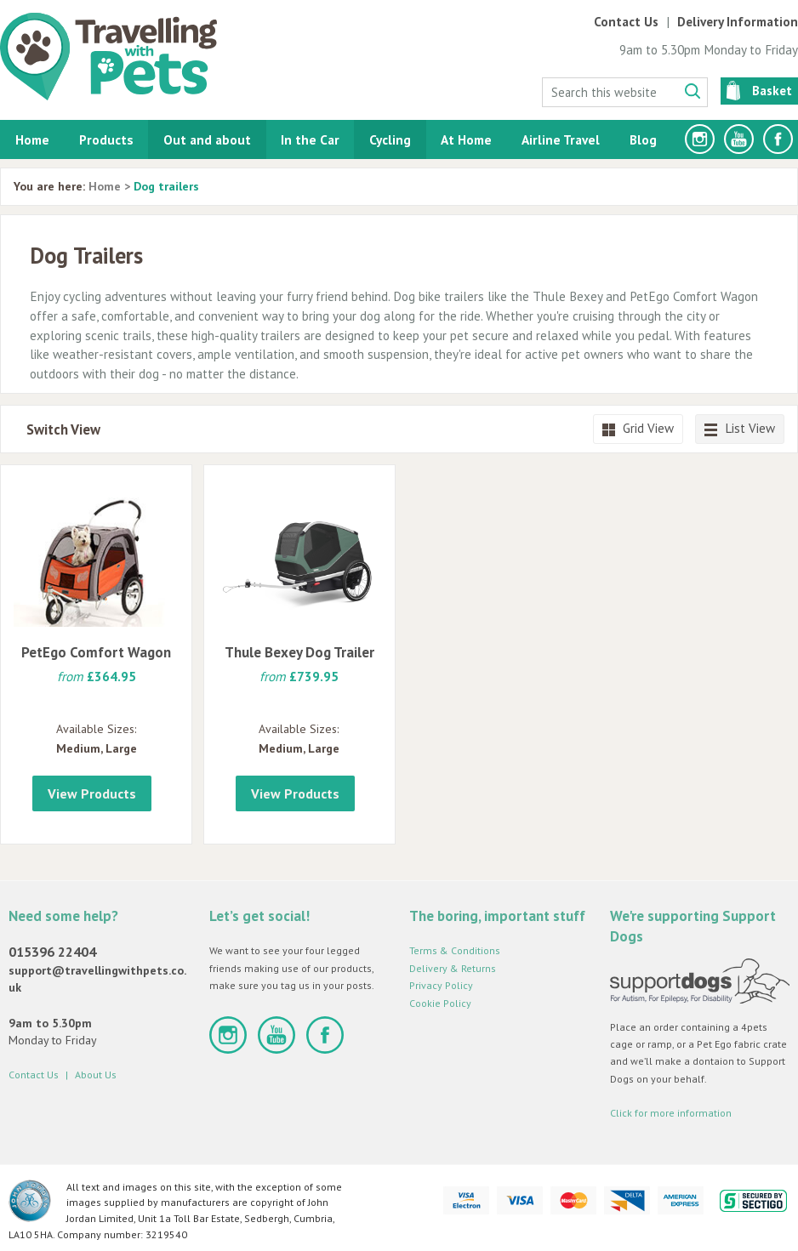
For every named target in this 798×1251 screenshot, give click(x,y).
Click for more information (671, 1112)
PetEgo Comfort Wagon (96, 652)
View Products (92, 793)
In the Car (310, 139)
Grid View (638, 428)
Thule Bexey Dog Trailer (299, 652)
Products (106, 139)
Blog (643, 139)
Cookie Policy (440, 1003)
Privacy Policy (441, 985)
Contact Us (626, 22)
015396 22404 (52, 951)
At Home (466, 139)
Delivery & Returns (452, 968)
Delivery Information (737, 22)
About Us (96, 1074)
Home (32, 139)
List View (739, 428)
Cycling (390, 139)
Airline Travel (561, 139)
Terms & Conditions (454, 950)
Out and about (207, 139)
